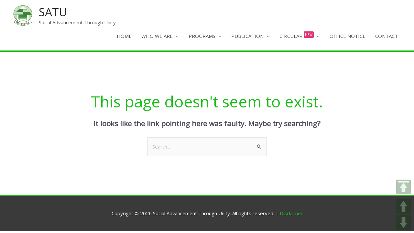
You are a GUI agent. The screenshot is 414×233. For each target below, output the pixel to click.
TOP (403, 187)
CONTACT (386, 36)
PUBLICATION (247, 36)
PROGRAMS (202, 36)
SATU (53, 11)
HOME (124, 36)
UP (403, 206)
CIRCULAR (296, 34)
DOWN (403, 222)
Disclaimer (291, 213)
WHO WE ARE (157, 36)
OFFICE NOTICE (347, 36)
